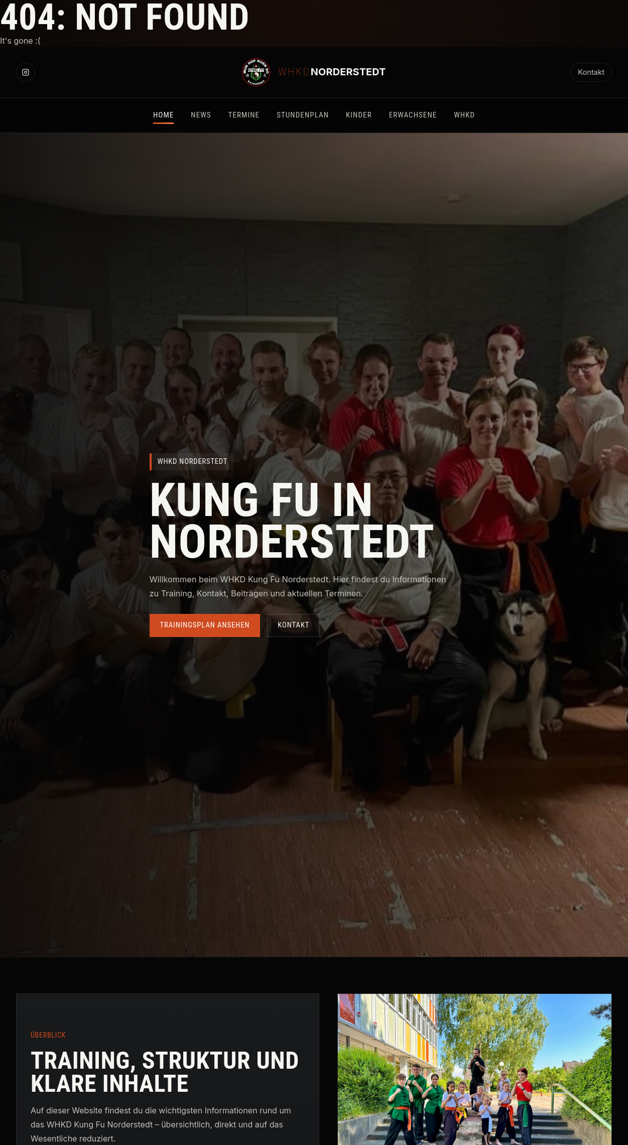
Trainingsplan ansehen (205, 624)
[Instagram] (25, 72)
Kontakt (591, 72)
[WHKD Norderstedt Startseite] (314, 72)
